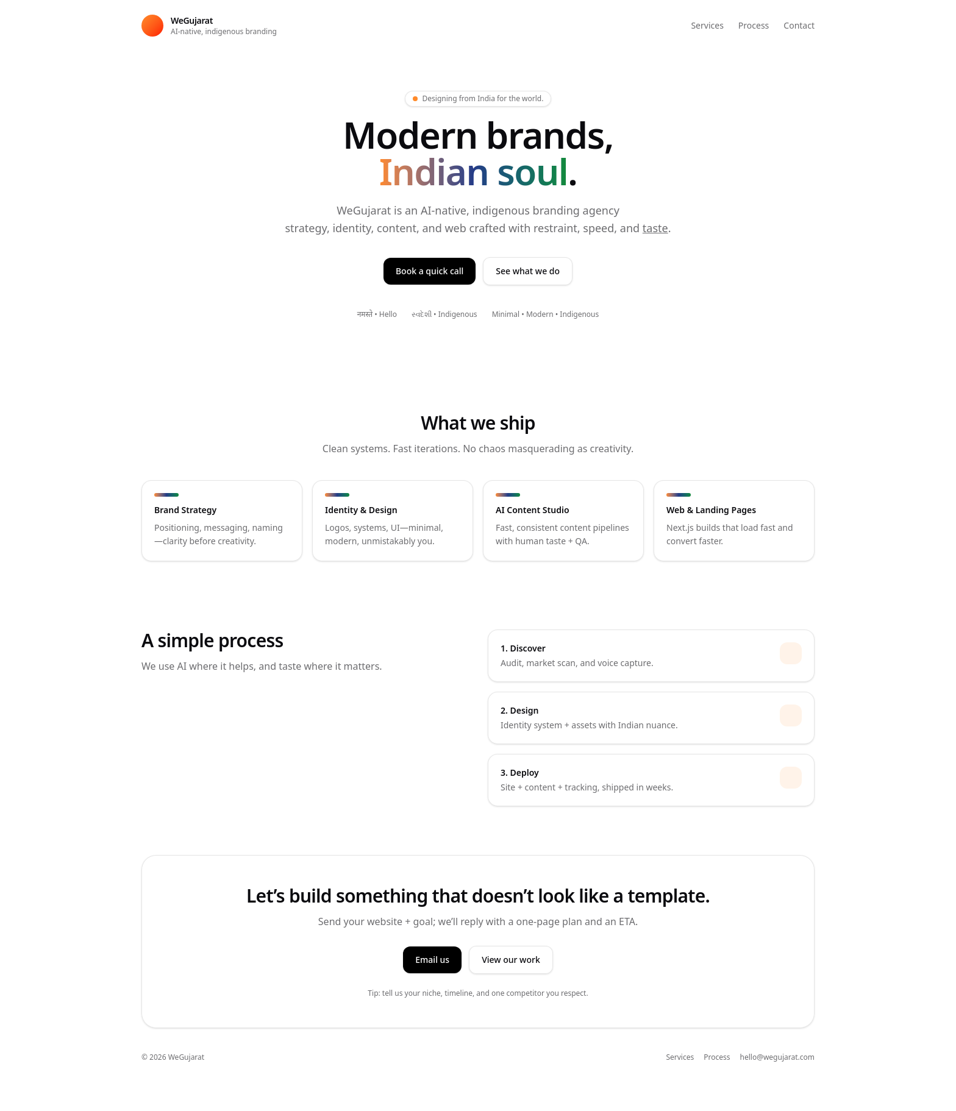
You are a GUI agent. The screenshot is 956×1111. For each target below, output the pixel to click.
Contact (799, 25)
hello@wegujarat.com (777, 1057)
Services (707, 25)
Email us (432, 959)
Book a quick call (429, 271)
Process (753, 25)
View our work (511, 959)
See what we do (528, 271)
